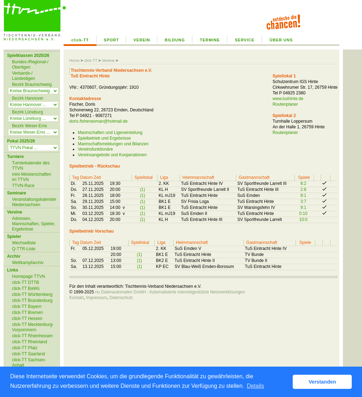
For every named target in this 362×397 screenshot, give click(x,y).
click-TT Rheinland (29, 341)
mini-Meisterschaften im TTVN (31, 177)
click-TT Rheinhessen (32, 335)
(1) (142, 189)
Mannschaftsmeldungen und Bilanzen (113, 143)
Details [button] (255, 386)
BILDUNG (175, 40)
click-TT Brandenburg (32, 300)
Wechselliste (24, 242)
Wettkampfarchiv (27, 262)
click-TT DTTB (25, 282)
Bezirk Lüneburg (27, 112)
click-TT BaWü (26, 288)
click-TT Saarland (28, 353)
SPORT (111, 40)
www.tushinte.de (288, 98)
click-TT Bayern (26, 306)
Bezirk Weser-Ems (29, 125)
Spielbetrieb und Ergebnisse (104, 138)
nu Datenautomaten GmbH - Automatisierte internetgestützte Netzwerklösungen (170, 292)
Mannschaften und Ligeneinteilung (110, 132)
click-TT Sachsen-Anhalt (29, 362)
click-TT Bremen (27, 312)
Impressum (96, 297)
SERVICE (244, 40)
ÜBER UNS (281, 40)
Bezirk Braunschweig (32, 84)
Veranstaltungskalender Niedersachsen (34, 202)
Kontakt (76, 297)
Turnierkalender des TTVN (30, 165)
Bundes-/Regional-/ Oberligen (30, 64)
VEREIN (142, 40)
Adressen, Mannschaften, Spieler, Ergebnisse (33, 224)
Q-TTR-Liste (23, 248)
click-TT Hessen (27, 318)
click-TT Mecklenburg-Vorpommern (33, 327)
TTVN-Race (23, 185)
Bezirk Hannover (27, 98)
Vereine (108, 60)
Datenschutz (121, 297)
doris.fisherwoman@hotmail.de (98, 121)
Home (74, 60)
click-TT (80, 40)
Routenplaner (285, 104)
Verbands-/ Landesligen (23, 76)
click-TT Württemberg (32, 294)
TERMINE (210, 40)
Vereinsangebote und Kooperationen (112, 154)
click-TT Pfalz (24, 347)
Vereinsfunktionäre (95, 149)
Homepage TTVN (28, 276)
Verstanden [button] (322, 382)
